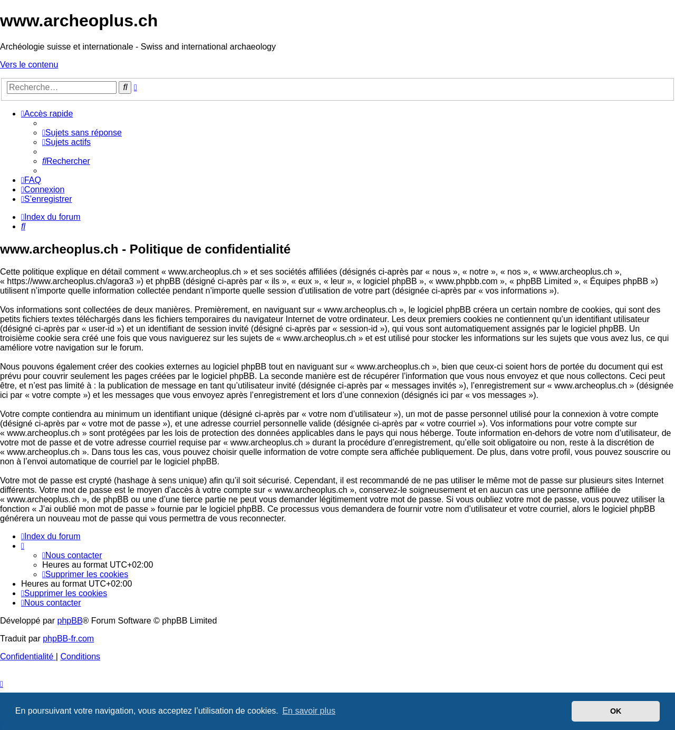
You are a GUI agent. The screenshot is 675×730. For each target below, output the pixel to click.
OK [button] (616, 711)
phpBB (70, 620)
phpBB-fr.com (68, 638)
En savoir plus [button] (308, 710)
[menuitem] (82, 132)
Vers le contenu (29, 64)
